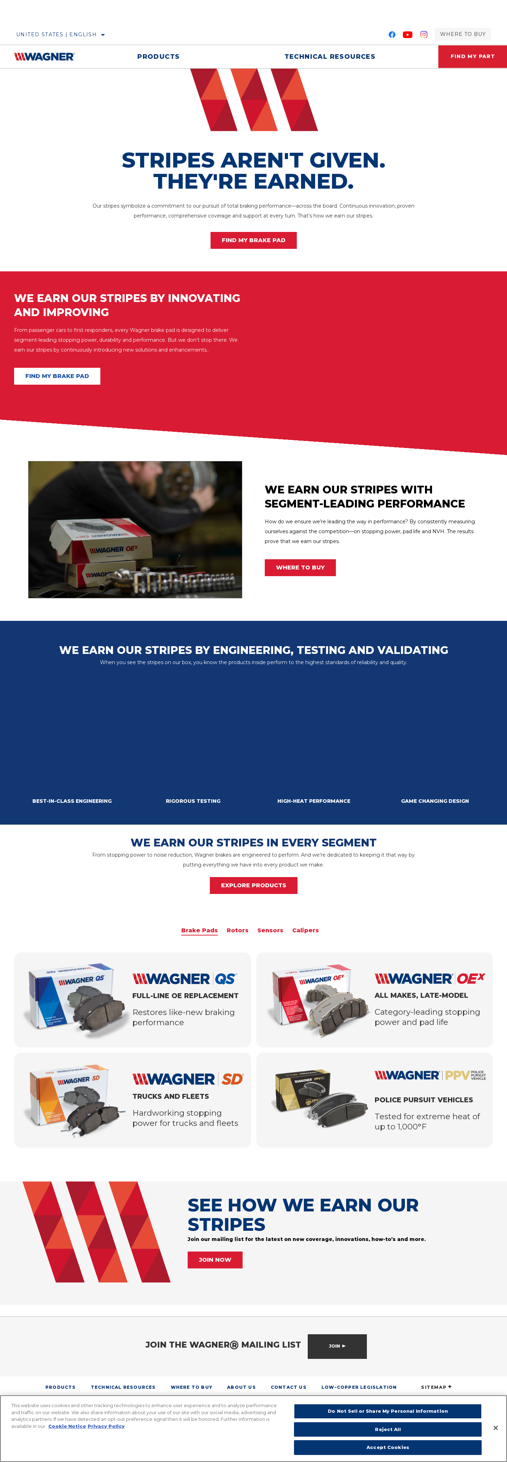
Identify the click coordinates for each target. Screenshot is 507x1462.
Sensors (270, 930)
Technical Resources (328, 57)
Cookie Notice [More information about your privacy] (67, 1426)
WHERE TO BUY (300, 567)
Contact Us (289, 1387)
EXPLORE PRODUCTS (253, 885)
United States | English (56, 34)
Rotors (238, 930)
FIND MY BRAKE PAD (254, 240)
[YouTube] (408, 36)
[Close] (495, 1428)
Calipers (305, 930)
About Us (241, 1387)
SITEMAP (436, 1387)
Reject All (387, 1429)
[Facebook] (392, 36)
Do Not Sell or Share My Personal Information (388, 1411)
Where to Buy (463, 34)
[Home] (49, 57)
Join (334, 1346)
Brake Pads (199, 931)
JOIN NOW (215, 1259)
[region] (253, 1428)
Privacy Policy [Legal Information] (106, 1426)
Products (158, 57)
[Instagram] (424, 36)
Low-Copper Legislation (359, 1387)
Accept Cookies (388, 1447)
